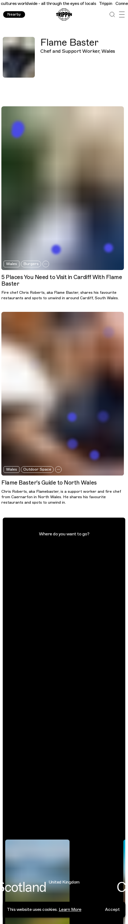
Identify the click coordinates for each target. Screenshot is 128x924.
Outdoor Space (37, 469)
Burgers (31, 264)
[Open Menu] (121, 14)
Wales (11, 264)
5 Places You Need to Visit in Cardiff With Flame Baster (61, 280)
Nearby (14, 14)
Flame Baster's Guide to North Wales (49, 483)
